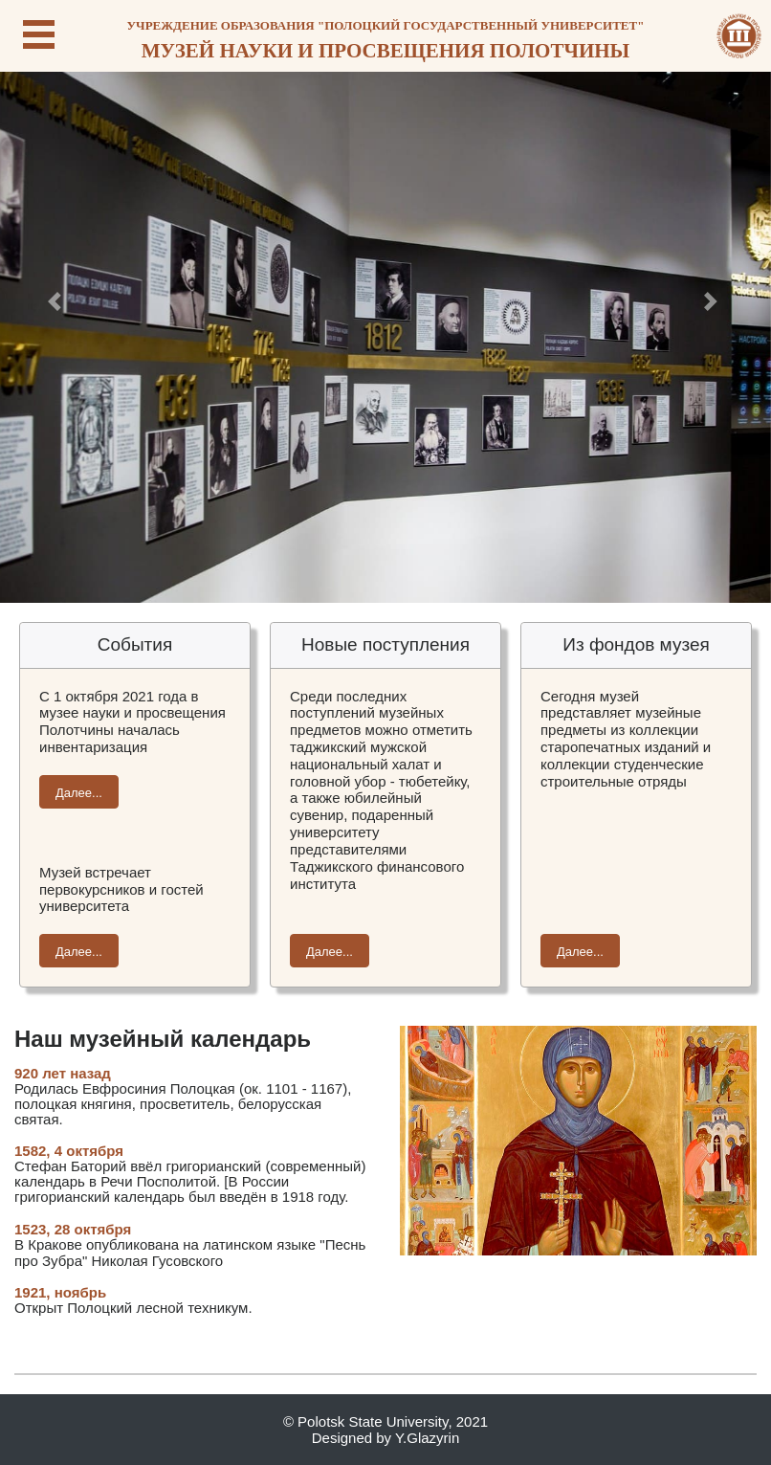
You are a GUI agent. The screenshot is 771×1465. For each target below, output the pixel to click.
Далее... (78, 793)
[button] (58, 301)
